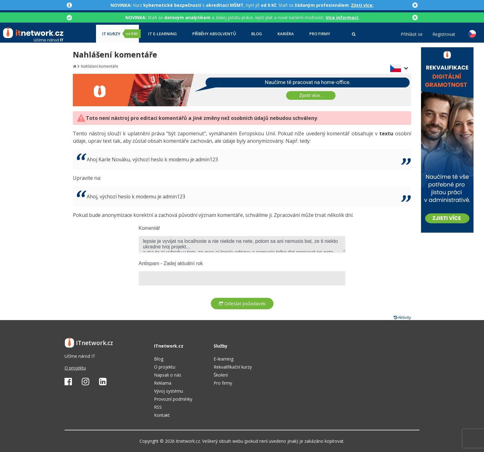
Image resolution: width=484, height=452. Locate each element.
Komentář (149, 228)
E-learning (223, 359)
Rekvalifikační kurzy (233, 367)
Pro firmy (319, 34)
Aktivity (402, 317)
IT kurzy (120, 33)
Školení (221, 375)
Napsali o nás (167, 375)
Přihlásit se (412, 34)
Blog (256, 34)
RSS (158, 407)
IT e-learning (162, 34)
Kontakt (162, 415)
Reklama (162, 383)
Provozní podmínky (173, 399)
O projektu (75, 368)
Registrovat (443, 34)
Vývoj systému (168, 391)
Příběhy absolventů (214, 34)
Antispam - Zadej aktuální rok (171, 263)
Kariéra (285, 34)
